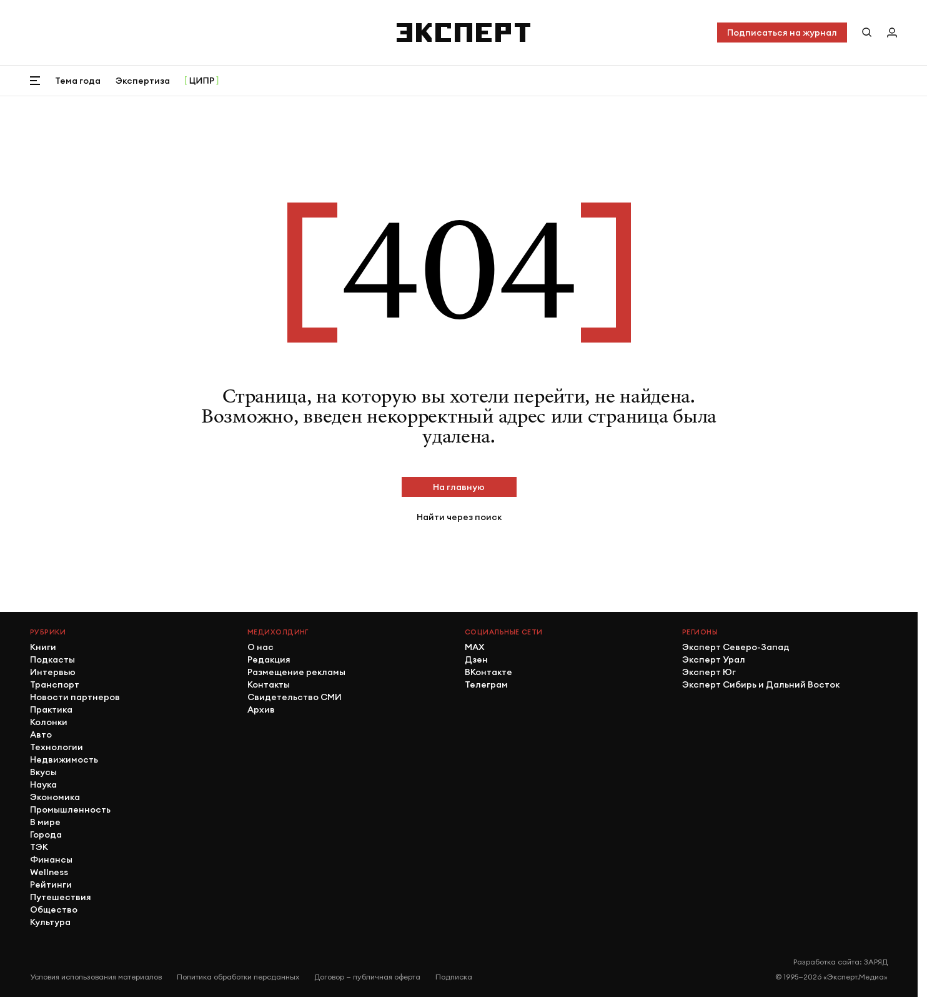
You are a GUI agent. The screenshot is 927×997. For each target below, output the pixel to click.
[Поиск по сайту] (867, 33)
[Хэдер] (463, 32)
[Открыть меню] (35, 81)
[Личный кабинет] (892, 33)
